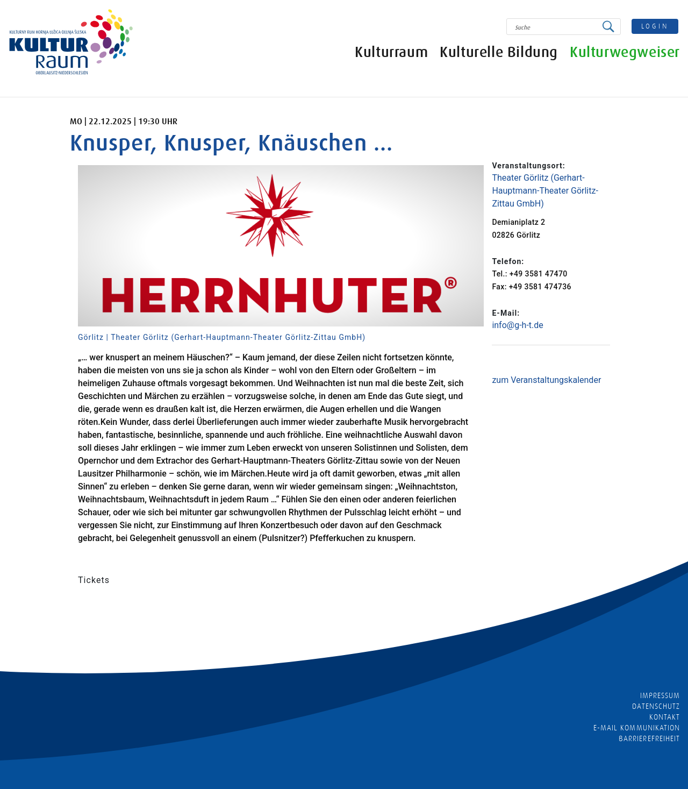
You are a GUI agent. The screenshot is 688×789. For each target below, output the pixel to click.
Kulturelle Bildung (499, 52)
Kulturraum (391, 52)
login (655, 26)
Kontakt (664, 717)
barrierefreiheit (649, 738)
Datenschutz (656, 706)
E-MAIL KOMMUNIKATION (636, 727)
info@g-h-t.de (517, 325)
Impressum (660, 695)
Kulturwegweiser (625, 52)
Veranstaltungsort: (528, 165)
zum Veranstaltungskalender (546, 380)
